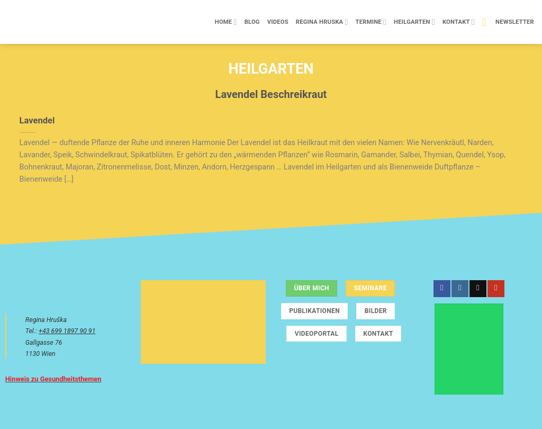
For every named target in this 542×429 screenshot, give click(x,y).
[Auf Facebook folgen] (441, 288)
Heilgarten (414, 22)
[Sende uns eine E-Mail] (477, 288)
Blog (252, 22)
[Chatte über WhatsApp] (469, 349)
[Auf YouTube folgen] (495, 288)
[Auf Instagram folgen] (459, 288)
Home (226, 22)
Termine (371, 22)
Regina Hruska (322, 22)
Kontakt (458, 22)
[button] (508, 22)
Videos (277, 22)
